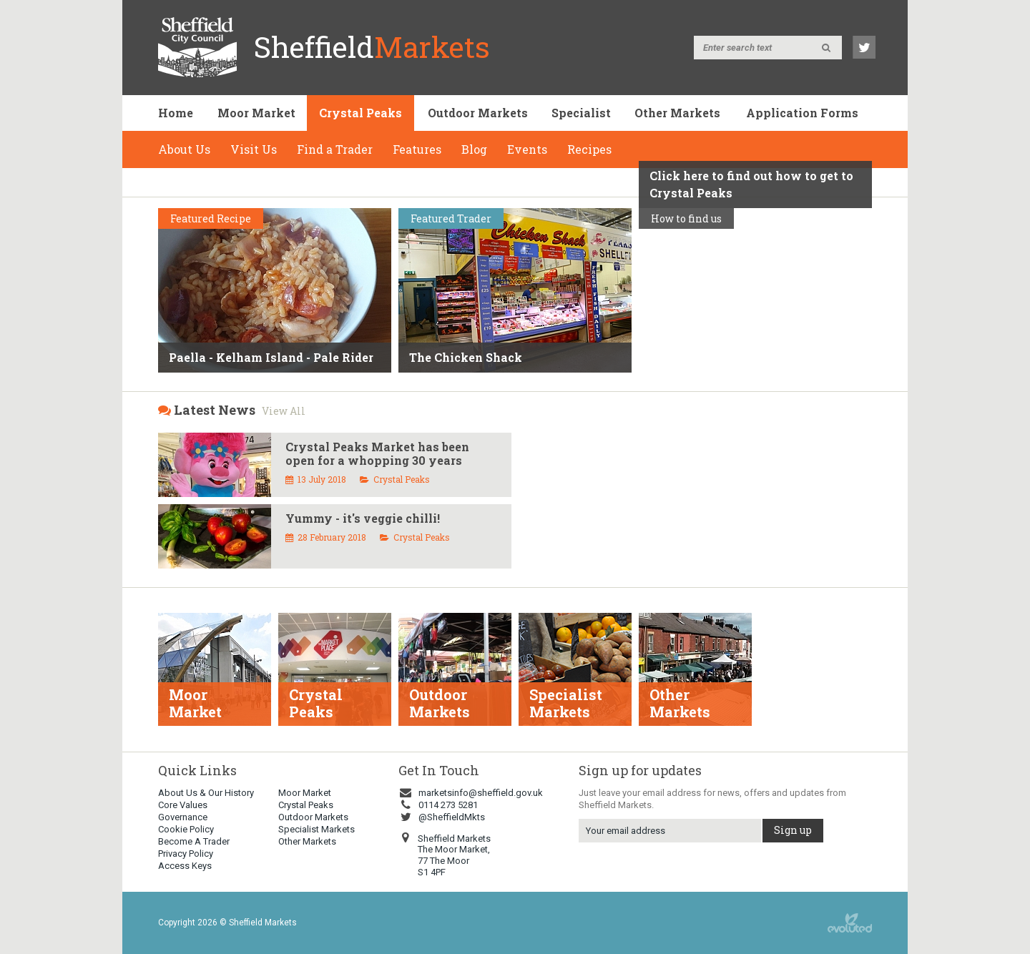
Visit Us (253, 149)
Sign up (793, 830)
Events (527, 149)
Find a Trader (335, 149)
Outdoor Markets (478, 112)
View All (283, 411)
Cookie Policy (186, 829)
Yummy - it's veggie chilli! (362, 518)
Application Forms (802, 112)
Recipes (589, 149)
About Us (184, 149)
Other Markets (677, 112)
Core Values (182, 805)
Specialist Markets (316, 829)
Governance (182, 817)
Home (175, 112)
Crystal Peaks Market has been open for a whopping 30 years (377, 453)
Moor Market (256, 112)
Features (417, 149)
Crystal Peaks (360, 112)
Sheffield (372, 47)
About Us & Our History (206, 792)
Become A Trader (194, 841)
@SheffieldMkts (441, 817)
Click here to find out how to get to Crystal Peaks (751, 184)
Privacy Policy (185, 853)
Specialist (581, 112)
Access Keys (185, 865)
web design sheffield (850, 923)
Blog (474, 149)
